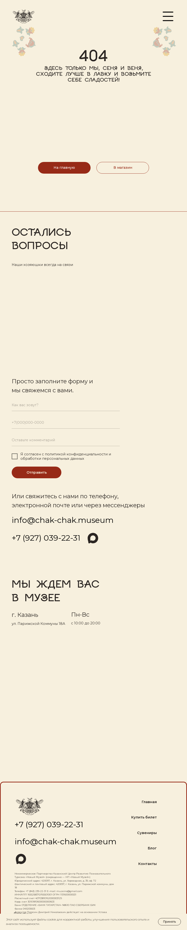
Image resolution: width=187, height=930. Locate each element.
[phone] (66, 423)
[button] (168, 16)
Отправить (37, 472)
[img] (92, 538)
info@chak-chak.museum (62, 520)
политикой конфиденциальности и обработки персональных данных (65, 456)
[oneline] (66, 440)
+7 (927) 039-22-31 (46, 538)
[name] (66, 405)
